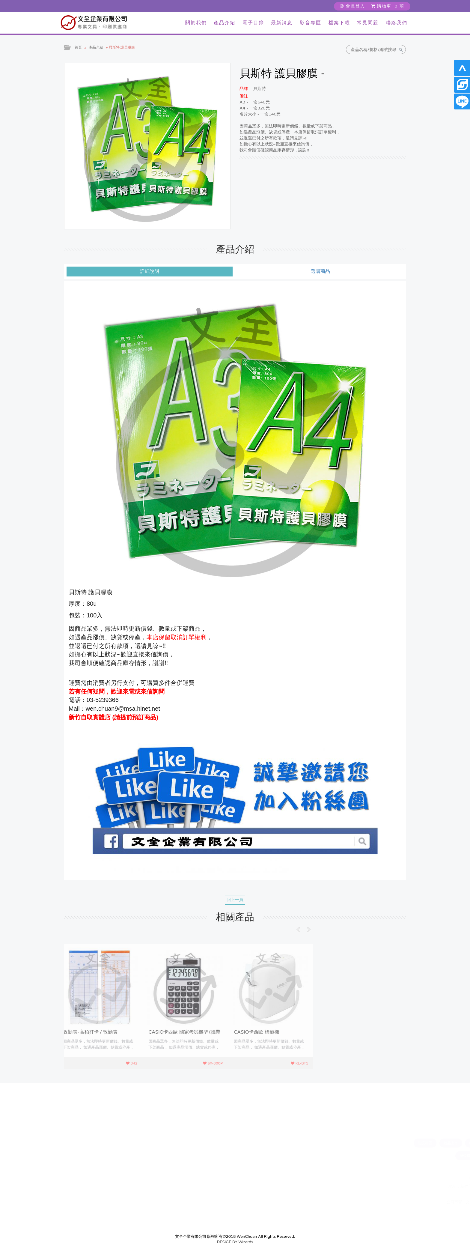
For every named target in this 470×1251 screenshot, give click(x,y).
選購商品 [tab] (320, 271)
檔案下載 (339, 23)
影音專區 (310, 23)
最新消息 (282, 23)
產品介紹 (224, 23)
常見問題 (368, 23)
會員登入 (352, 6)
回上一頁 (235, 899)
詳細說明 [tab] (149, 271)
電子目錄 (253, 23)
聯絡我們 (396, 23)
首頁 (78, 47)
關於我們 (196, 23)
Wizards (245, 1242)
